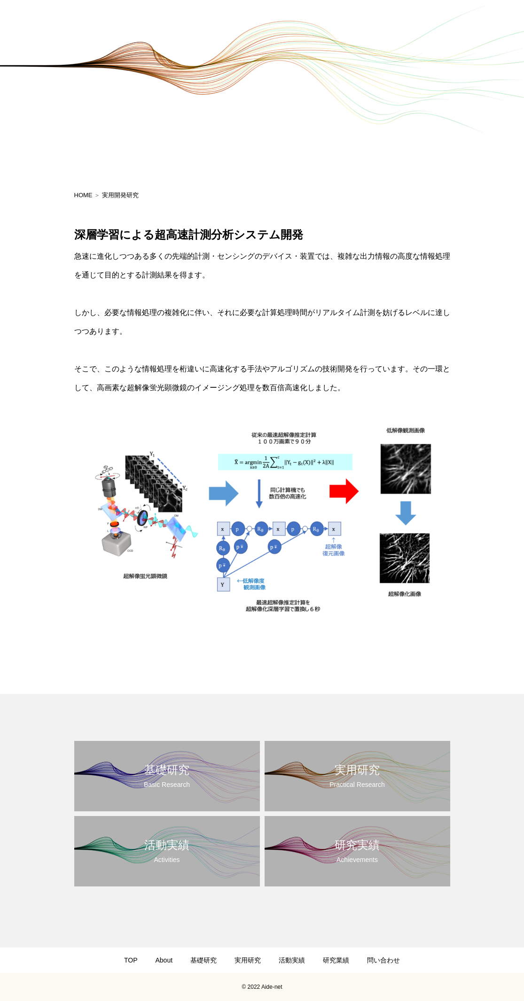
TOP (131, 960)
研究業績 (336, 960)
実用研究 (248, 960)
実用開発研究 (120, 195)
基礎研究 (203, 960)
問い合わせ (383, 960)
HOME (83, 195)
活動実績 (292, 960)
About (163, 960)
